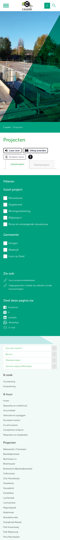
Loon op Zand (16, 256)
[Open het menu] (6, 5)
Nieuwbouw (15, 198)
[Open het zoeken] (54, 5)
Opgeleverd (15, 204)
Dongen (13, 243)
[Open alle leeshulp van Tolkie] (30, 157)
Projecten (9, 442)
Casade (7, 127)
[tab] (17, 164)
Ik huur (7, 394)
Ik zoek (7, 375)
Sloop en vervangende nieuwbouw (28, 224)
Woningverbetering (19, 211)
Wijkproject (15, 217)
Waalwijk (13, 249)
